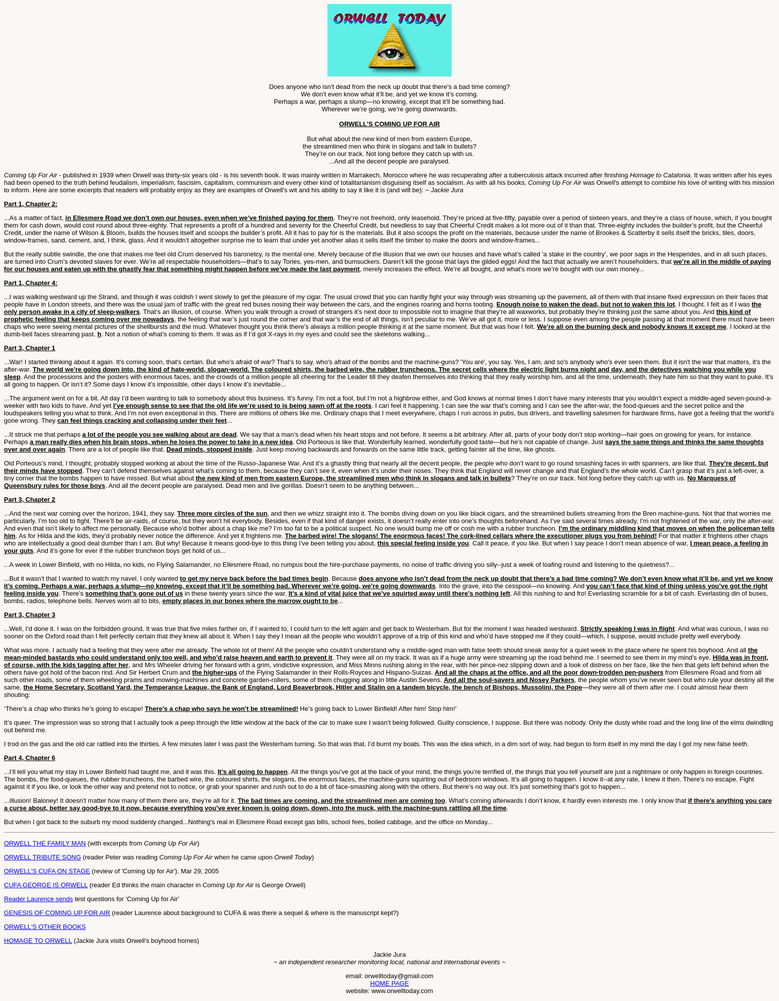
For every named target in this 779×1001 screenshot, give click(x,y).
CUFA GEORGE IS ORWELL (45, 885)
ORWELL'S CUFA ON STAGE (47, 871)
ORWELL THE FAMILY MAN (45, 843)
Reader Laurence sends (38, 899)
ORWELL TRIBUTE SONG (42, 857)
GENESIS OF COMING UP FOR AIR (57, 913)
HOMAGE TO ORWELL (38, 940)
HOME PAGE (389, 983)
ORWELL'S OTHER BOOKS (45, 926)
